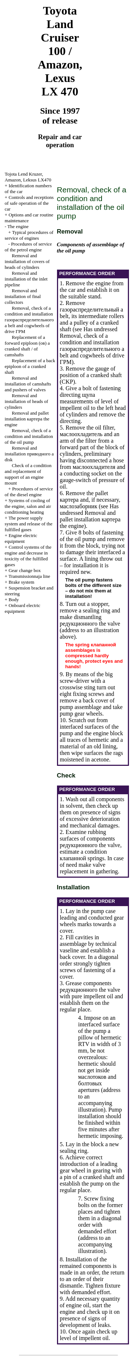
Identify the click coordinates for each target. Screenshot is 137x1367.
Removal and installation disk (29, 453)
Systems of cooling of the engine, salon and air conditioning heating (28, 506)
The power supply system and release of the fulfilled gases (29, 523)
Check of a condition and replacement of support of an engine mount (28, 474)
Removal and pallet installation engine (27, 418)
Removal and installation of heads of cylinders (26, 401)
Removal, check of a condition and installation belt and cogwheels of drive (29, 319)
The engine (17, 226)
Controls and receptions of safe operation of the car (29, 203)
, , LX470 (28, 177)
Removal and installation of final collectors (23, 296)
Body (13, 599)
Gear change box (24, 570)
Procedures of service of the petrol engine (28, 246)
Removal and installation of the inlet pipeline (26, 278)
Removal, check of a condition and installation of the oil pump (29, 436)
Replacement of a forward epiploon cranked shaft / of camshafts (27, 345)
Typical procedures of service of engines (29, 235)
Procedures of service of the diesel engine (29, 491)
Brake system (21, 582)
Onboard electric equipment (23, 608)
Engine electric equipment (21, 538)
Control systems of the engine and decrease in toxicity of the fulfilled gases (28, 555)
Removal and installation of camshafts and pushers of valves (28, 383)
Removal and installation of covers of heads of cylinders (27, 261)
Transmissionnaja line (29, 576)
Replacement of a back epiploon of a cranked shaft (30, 366)
